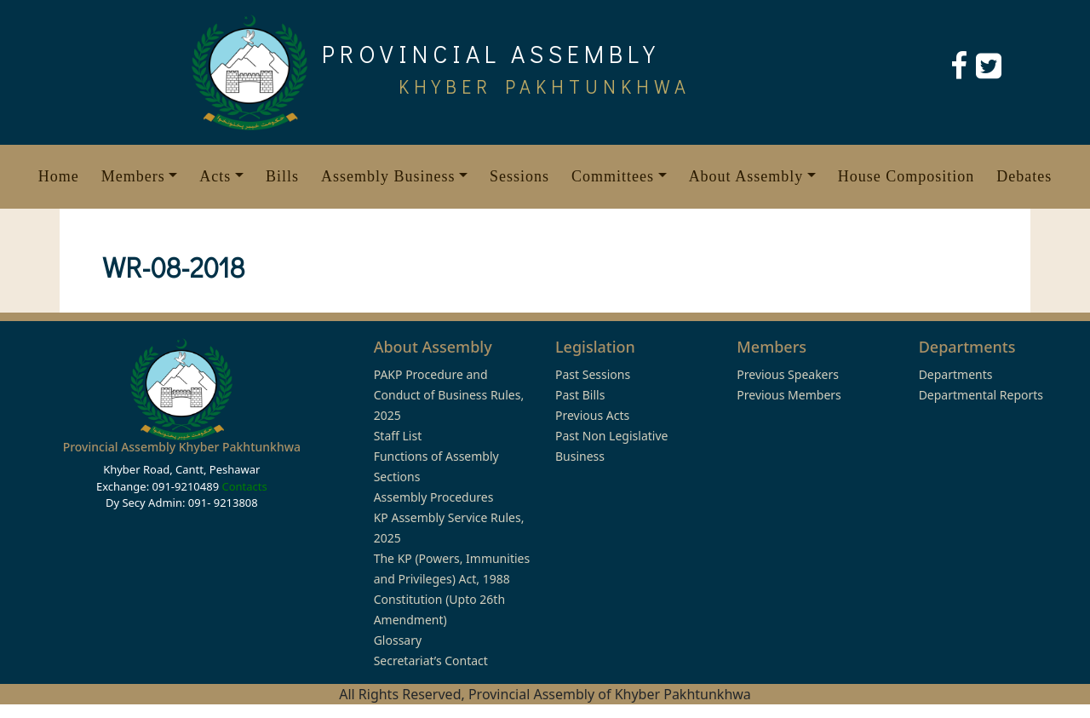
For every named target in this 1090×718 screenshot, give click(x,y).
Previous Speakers (788, 374)
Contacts (244, 486)
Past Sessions (592, 374)
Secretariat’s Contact (431, 660)
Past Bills (580, 395)
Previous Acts (592, 415)
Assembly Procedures (434, 497)
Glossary (398, 640)
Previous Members (788, 395)
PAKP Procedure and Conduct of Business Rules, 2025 (449, 394)
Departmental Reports (981, 395)
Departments (956, 374)
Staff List (398, 436)
